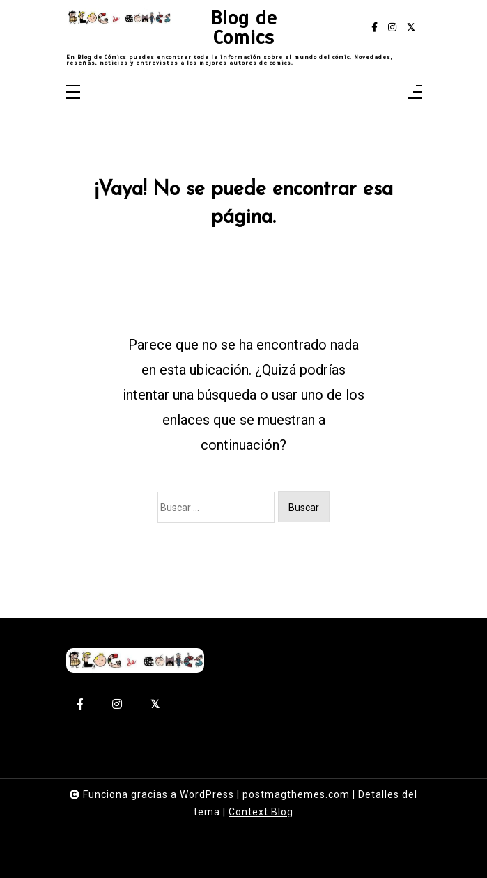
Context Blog (261, 811)
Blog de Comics (243, 27)
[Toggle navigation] (73, 93)
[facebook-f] (374, 27)
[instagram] (392, 27)
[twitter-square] (411, 27)
